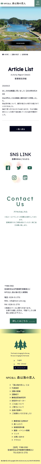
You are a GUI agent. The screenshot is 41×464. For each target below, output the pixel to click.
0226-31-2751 (14, 297)
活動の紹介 (15, 54)
